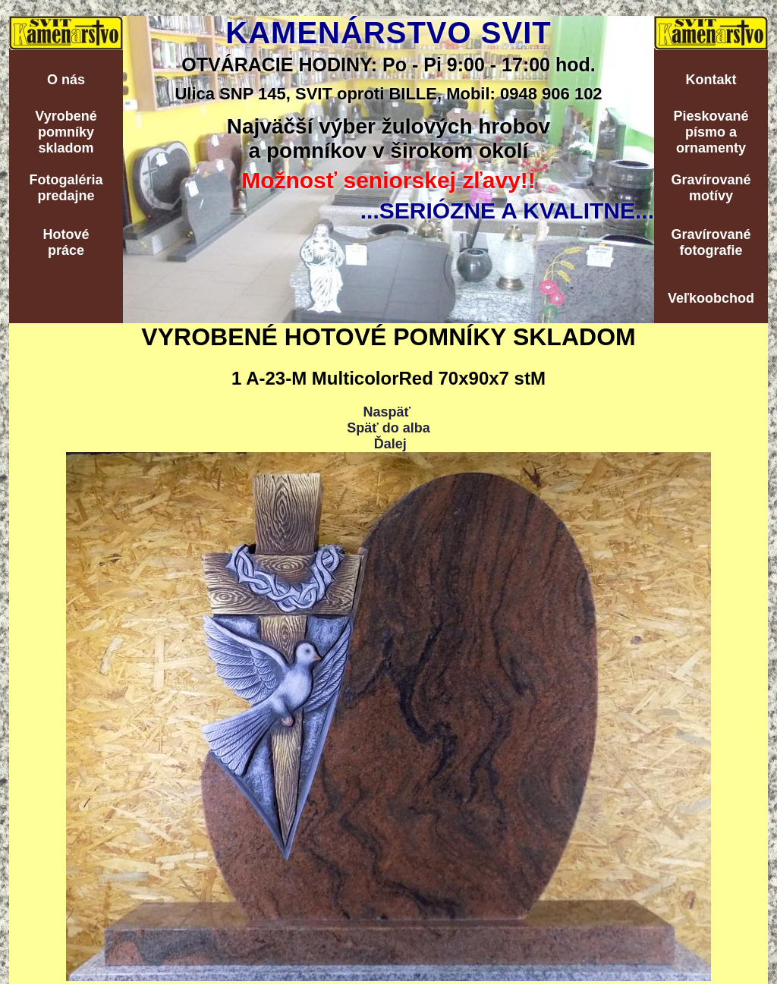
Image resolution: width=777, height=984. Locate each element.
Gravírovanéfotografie (710, 242)
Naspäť (387, 412)
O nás (66, 79)
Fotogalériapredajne (65, 187)
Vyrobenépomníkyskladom (65, 132)
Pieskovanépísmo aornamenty (710, 132)
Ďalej (390, 443)
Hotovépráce (65, 242)
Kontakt (711, 79)
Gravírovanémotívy (710, 187)
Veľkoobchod (711, 298)
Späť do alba (388, 427)
